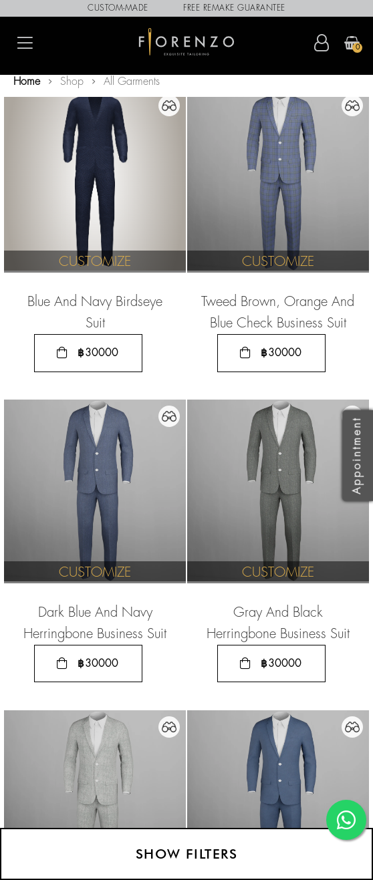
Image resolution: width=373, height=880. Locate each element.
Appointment (357, 455)
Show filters (186, 854)
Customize (95, 262)
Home (26, 82)
